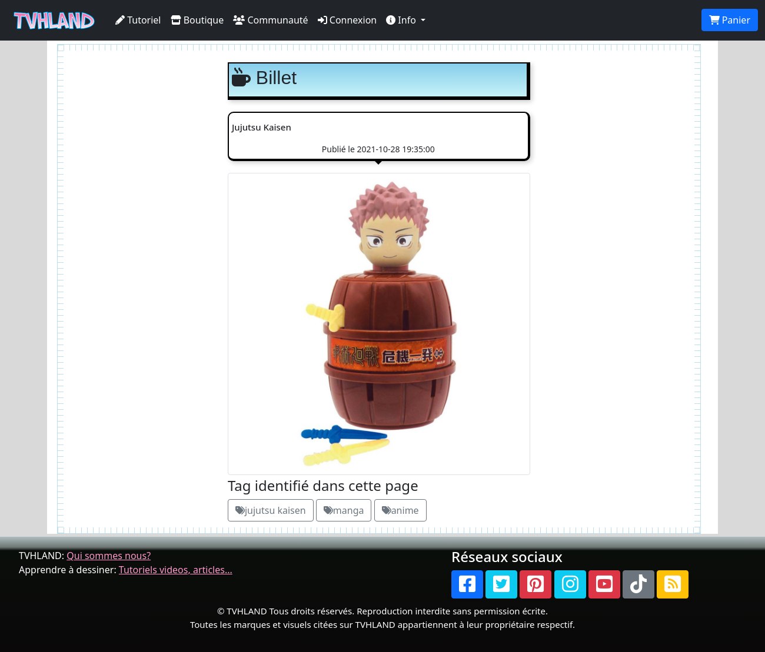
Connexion (347, 20)
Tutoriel (138, 20)
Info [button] (402, 20)
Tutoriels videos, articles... (175, 569)
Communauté (270, 20)
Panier (729, 20)
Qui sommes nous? (108, 555)
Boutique (197, 20)
